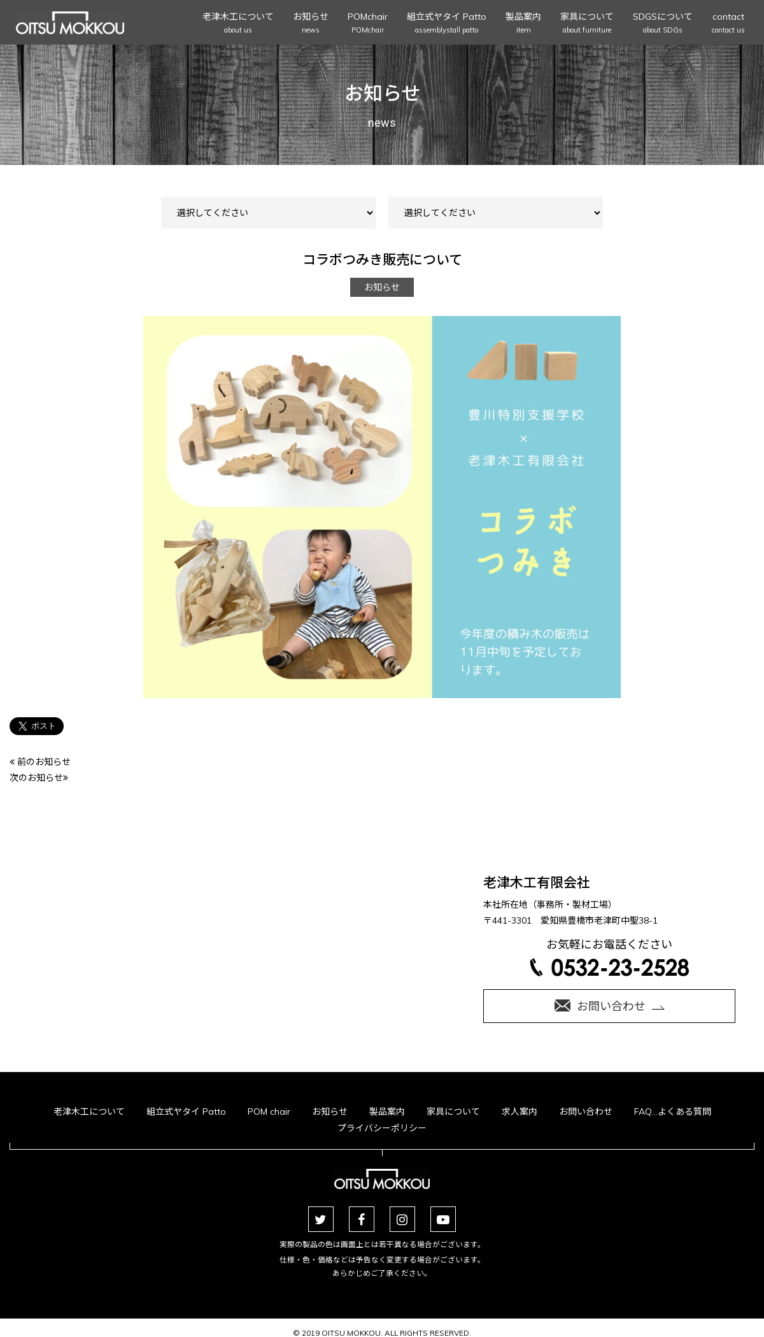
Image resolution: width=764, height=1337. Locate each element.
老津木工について (238, 24)
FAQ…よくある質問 (672, 1111)
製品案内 (523, 24)
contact (728, 24)
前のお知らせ (40, 762)
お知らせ (311, 24)
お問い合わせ (585, 1111)
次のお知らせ (39, 777)
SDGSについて (663, 24)
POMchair (368, 24)
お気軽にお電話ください (609, 956)
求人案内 (519, 1111)
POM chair (269, 1111)
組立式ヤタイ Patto (446, 24)
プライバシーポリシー (382, 1128)
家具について (587, 24)
